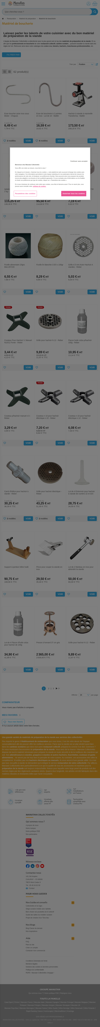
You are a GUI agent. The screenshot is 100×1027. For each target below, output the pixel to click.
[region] (50, 173)
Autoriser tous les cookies (74, 194)
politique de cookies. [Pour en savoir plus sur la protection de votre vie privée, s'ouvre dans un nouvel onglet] (39, 186)
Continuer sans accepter (79, 161)
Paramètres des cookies (25, 194)
